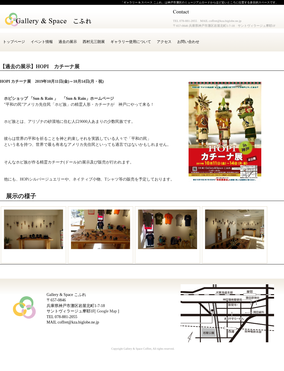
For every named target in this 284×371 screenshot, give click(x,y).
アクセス (164, 42)
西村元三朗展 (94, 42)
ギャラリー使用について (130, 42)
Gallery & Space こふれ (48, 19)
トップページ (14, 42)
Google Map (107, 311)
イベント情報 (42, 42)
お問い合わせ (188, 42)
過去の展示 (68, 42)
